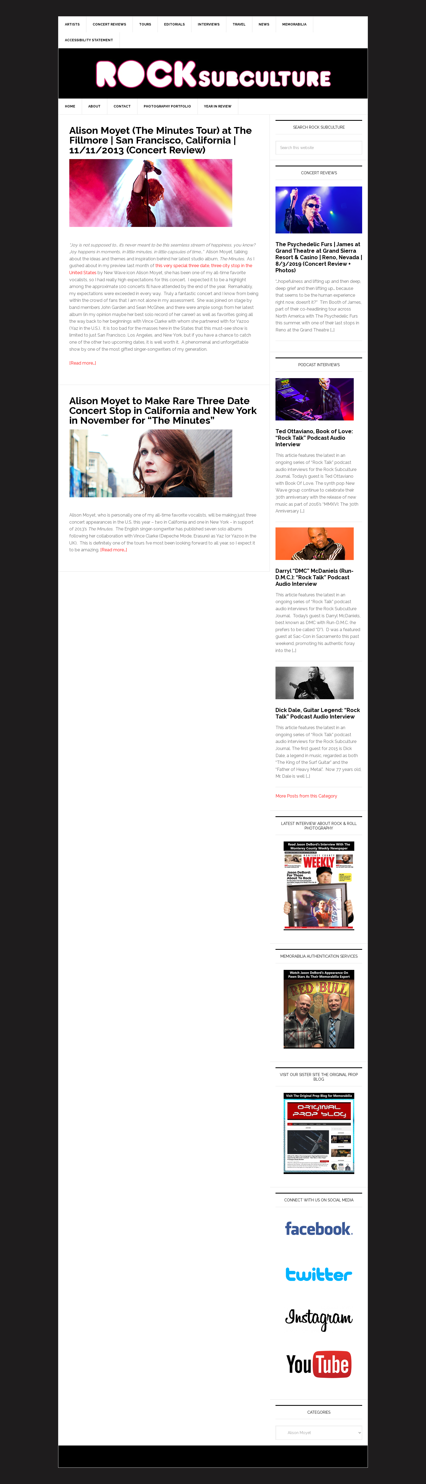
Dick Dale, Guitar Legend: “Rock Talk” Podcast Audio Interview (317, 713)
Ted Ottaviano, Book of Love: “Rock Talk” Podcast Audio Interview (314, 438)
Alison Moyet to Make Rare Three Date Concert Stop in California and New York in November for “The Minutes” (163, 410)
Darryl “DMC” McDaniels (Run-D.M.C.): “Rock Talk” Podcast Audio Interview (314, 577)
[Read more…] (82, 363)
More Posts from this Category (306, 796)
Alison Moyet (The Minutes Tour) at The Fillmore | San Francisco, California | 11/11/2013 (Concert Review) (160, 140)
